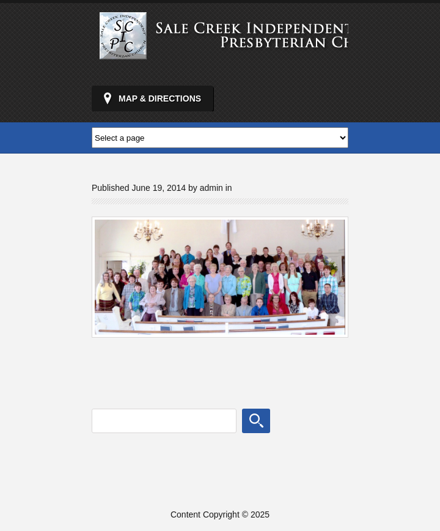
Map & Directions (160, 98)
